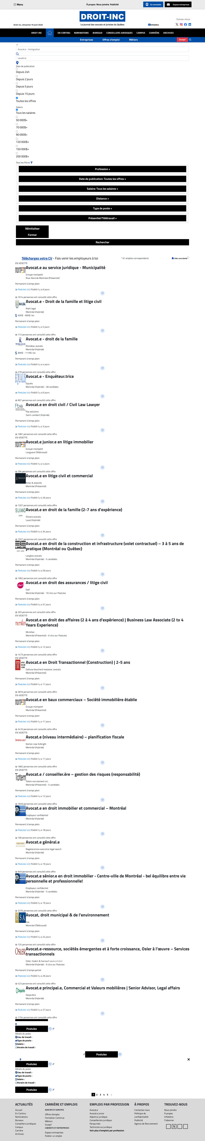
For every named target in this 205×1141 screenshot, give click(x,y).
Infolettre (153, 24)
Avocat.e (94, 1110)
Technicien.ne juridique (101, 1127)
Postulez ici (22, 289)
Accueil (18, 1110)
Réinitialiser (32, 228)
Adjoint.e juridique (98, 1116)
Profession (102, 169)
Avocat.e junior (97, 1113)
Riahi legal (31, 308)
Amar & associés (34, 482)
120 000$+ (22, 141)
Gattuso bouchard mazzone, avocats (43, 669)
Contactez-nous (142, 1110)
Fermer (32, 235)
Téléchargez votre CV (37, 258)
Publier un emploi (53, 1136)
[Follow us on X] (177, 24)
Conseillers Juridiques (119, 32)
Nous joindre (102, 4)
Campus (141, 32)
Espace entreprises (178, 4)
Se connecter (153, 4)
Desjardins (31, 995)
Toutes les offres (26, 100)
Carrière (154, 32)
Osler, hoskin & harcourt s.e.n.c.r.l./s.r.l (44, 961)
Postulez (31, 1029)
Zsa (27, 922)
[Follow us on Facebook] (185, 24)
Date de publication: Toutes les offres (102, 179)
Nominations (81, 32)
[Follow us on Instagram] (181, 24)
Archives (168, 32)
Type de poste (102, 208)
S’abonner (169, 1120)
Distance (102, 198)
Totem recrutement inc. (37, 781)
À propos (91, 4)
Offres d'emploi (111, 40)
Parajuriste (95, 1123)
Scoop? (182, 39)
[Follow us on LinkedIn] (189, 24)
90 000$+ (21, 134)
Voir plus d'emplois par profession (107, 1130)
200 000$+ (22, 155)
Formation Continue (54, 1117)
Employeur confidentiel (37, 815)
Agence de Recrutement (146, 1123)
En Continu (64, 32)
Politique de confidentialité (141, 1115)
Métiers (133, 40)
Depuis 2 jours (24, 78)
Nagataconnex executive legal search (44, 849)
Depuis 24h (22, 71)
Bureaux (97, 32)
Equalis (29, 383)
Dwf (28, 589)
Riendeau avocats (34, 346)
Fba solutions (32, 411)
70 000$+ (21, 126)
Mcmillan (30, 632)
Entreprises (86, 40)
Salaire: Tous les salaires (102, 188)
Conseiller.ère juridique (101, 1120)
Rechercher (102, 242)
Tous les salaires (25, 112)
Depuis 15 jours (25, 93)
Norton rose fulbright (36, 744)
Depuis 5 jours (24, 85)
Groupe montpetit (34, 274)
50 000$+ (21, 119)
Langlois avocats (34, 555)
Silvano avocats (33, 516)
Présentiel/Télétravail (102, 218)
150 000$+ (22, 148)
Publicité (114, 4)
